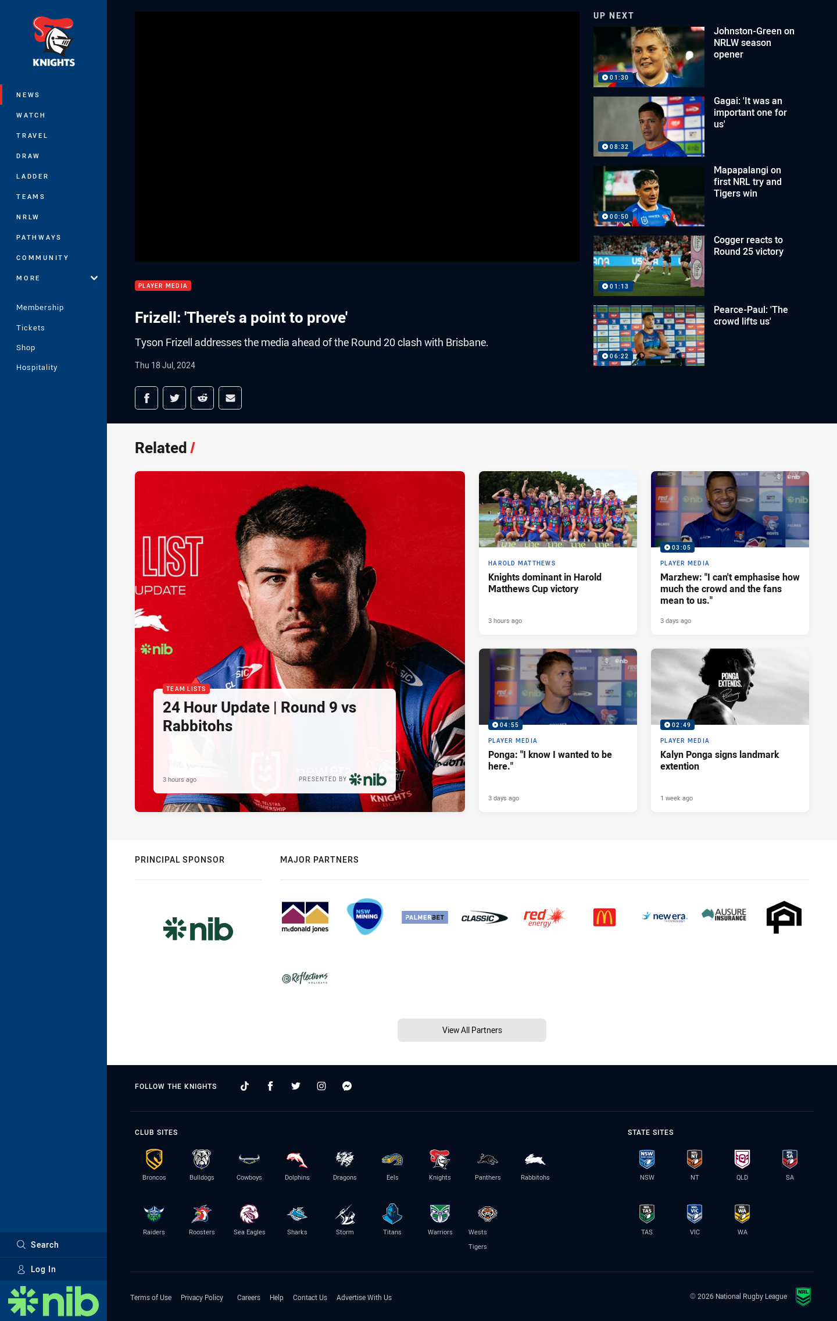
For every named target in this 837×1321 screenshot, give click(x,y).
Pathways (39, 237)
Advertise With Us (364, 1297)
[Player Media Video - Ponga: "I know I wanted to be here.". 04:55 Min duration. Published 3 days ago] (558, 730)
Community (43, 257)
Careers (248, 1297)
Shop (25, 347)
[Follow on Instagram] (321, 1086)
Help (277, 1297)
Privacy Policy (202, 1297)
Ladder (32, 176)
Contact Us (310, 1297)
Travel (32, 135)
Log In (36, 1268)
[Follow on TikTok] (244, 1086)
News (28, 94)
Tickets (30, 327)
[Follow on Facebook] (270, 1086)
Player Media (163, 286)
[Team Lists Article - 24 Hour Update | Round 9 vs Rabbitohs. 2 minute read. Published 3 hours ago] (300, 641)
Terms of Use (150, 1297)
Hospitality (37, 367)
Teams (31, 196)
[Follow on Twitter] (296, 1086)
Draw (28, 155)
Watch (31, 115)
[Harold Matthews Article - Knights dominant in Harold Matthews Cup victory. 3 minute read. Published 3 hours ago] (558, 553)
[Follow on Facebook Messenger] (347, 1086)
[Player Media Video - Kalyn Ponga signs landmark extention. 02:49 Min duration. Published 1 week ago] (730, 730)
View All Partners (472, 1029)
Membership (40, 307)
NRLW (28, 216)
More (57, 277)
